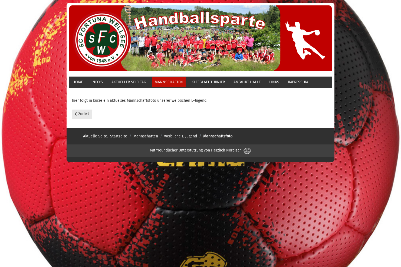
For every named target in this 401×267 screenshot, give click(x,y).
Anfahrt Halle (247, 82)
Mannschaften (169, 82)
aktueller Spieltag (128, 82)
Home (78, 82)
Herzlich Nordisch (231, 150)
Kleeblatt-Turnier (208, 82)
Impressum (298, 82)
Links (274, 82)
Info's (97, 82)
